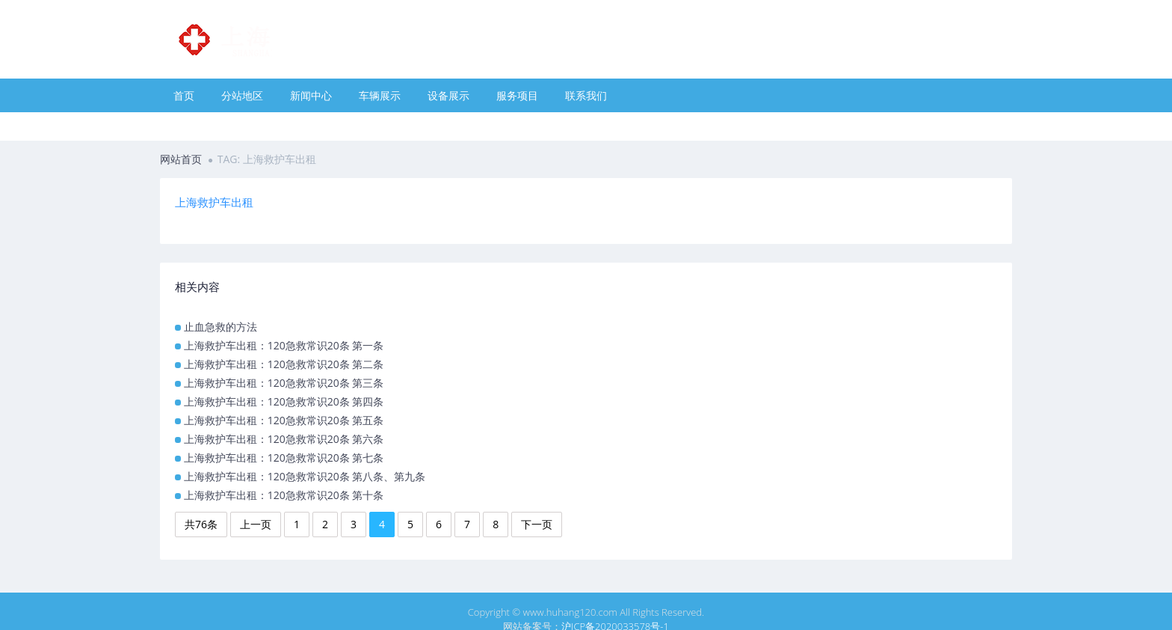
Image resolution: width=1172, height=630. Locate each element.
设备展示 (448, 95)
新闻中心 (311, 95)
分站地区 (242, 95)
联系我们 (586, 95)
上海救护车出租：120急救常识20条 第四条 (284, 401)
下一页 (536, 524)
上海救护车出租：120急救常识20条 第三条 (284, 383)
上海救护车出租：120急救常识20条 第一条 (284, 345)
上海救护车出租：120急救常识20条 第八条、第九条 (305, 476)
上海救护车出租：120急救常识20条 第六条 (284, 439)
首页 (183, 95)
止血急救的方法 (220, 326)
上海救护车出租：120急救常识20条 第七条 (284, 457)
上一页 (255, 524)
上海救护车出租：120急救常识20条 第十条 (284, 495)
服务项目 (517, 95)
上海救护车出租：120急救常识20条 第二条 (284, 364)
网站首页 (181, 159)
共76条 (201, 524)
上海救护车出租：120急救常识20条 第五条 (284, 420)
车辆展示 (380, 95)
